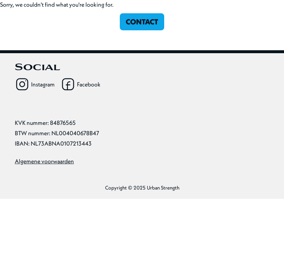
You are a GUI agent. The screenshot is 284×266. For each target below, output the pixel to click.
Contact (142, 21)
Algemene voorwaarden (44, 161)
